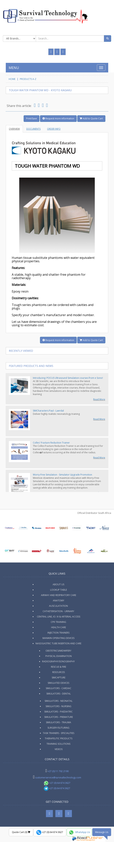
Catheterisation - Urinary (58, 611)
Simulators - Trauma (58, 722)
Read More (99, 399)
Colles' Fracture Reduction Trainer (51, 442)
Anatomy (58, 600)
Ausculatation (58, 606)
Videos (58, 749)
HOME (12, 79)
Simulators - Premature (58, 717)
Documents (33, 128)
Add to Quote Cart (91, 118)
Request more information (58, 118)
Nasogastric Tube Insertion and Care (58, 643)
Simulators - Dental (58, 693)
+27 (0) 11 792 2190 (58, 771)
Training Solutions (58, 743)
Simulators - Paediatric (58, 711)
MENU (14, 67)
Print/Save (31, 118)
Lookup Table (58, 589)
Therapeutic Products (58, 738)
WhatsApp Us (79, 832)
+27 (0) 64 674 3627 (57, 783)
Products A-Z (28, 79)
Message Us (101, 832)
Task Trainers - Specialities (58, 733)
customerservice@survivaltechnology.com (58, 777)
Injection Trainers (58, 632)
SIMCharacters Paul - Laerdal (48, 410)
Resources (58, 672)
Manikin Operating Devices (58, 638)
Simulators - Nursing (58, 706)
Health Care (58, 627)
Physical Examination (58, 656)
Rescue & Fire (58, 666)
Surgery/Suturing (58, 727)
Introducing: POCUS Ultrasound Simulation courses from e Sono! (68, 378)
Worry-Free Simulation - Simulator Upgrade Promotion (62, 474)
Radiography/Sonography (58, 661)
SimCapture (58, 677)
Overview (14, 128)
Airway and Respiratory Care (58, 595)
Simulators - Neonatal (58, 701)
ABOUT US (58, 584)
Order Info (54, 128)
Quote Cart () (21, 832)
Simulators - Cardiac (58, 688)
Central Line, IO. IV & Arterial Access (58, 616)
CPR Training (58, 622)
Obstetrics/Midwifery (58, 650)
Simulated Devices (58, 683)
